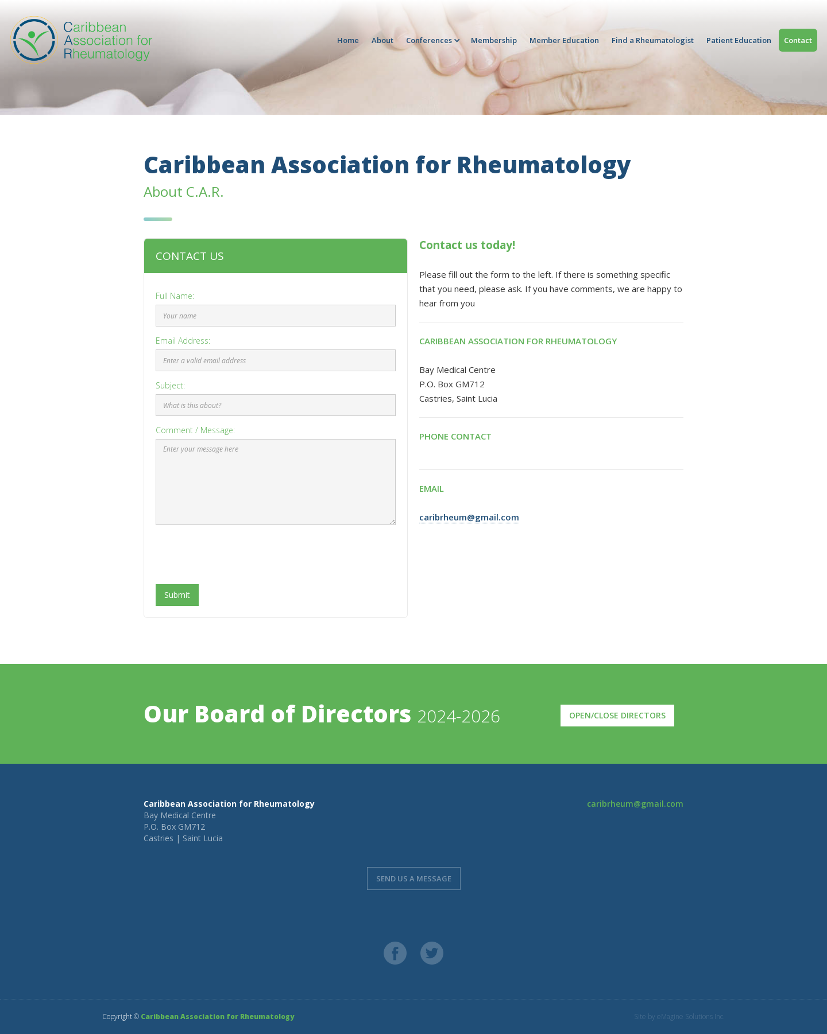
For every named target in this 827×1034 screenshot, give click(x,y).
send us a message (413, 878)
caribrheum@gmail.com (469, 517)
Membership (494, 40)
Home (348, 40)
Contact (798, 40)
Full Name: (175, 295)
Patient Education (738, 40)
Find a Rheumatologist (653, 40)
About (382, 40)
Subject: (170, 385)
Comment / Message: (195, 430)
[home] (80, 39)
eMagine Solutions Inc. (691, 1016)
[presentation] (243, 556)
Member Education (564, 40)
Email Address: (183, 340)
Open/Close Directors (617, 715)
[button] (432, 40)
